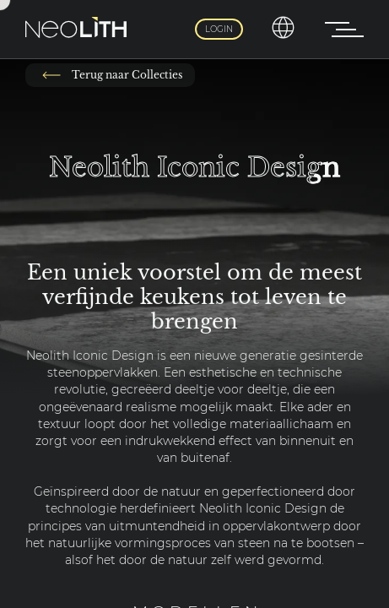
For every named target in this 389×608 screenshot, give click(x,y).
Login (219, 29)
